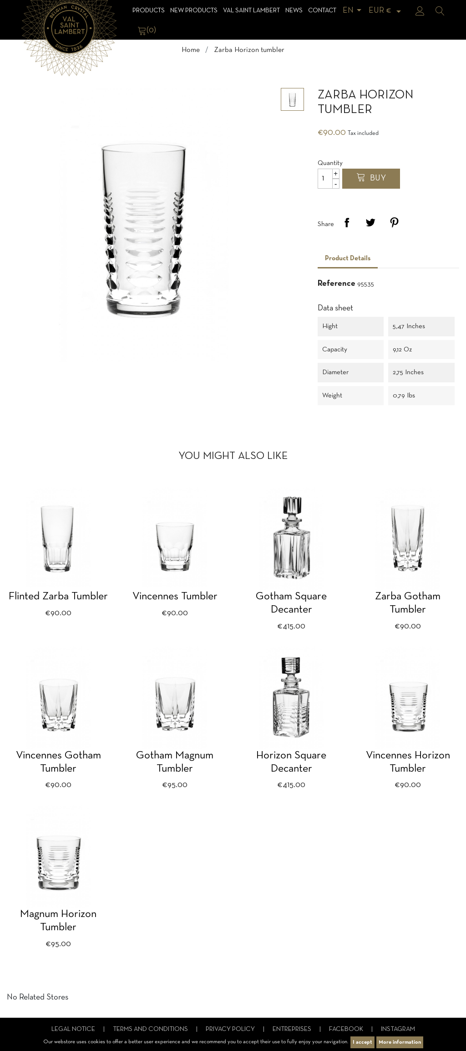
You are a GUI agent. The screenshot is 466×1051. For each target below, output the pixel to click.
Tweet (370, 222)
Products (148, 11)
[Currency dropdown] (386, 11)
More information (400, 1042)
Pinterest (394, 222)
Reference (336, 284)
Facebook (347, 1029)
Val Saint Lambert (251, 11)
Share (347, 222)
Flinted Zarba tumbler (58, 597)
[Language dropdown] (354, 11)
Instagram (398, 1029)
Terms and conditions (151, 1029)
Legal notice (73, 1029)
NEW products (194, 11)
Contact (322, 11)
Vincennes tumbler (175, 597)
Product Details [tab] (347, 258)
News (294, 11)
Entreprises (293, 1029)
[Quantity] (328, 179)
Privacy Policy (231, 1029)
